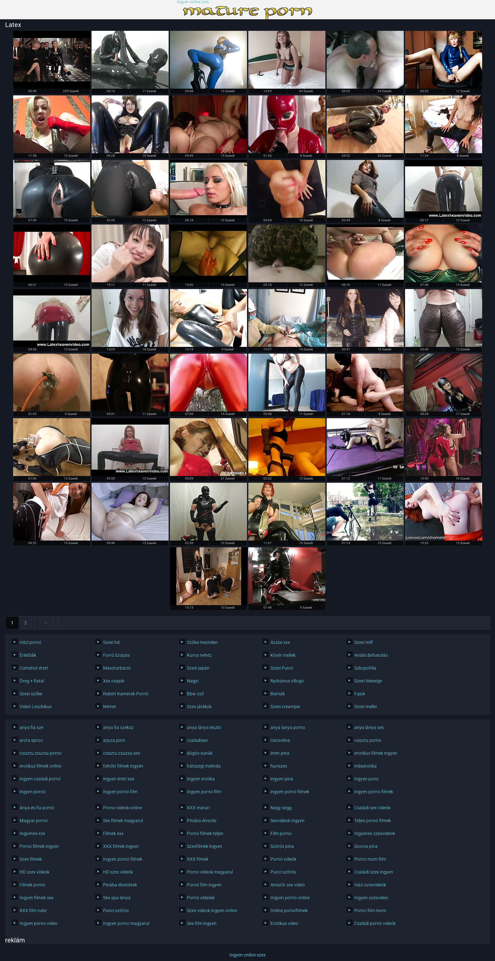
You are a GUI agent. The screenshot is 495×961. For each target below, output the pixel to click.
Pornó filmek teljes (205, 833)
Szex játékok (199, 706)
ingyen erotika (201, 778)
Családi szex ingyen (373, 872)
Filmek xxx (113, 833)
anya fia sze (31, 727)
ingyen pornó (33, 791)
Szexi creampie (285, 706)
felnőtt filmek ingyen (123, 766)
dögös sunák (200, 753)
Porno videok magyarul (210, 872)
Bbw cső (195, 693)
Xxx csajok (113, 680)
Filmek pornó (32, 884)
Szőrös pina (282, 846)
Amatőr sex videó (287, 884)
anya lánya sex (369, 727)
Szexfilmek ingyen (204, 846)
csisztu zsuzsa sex (121, 753)
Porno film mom (370, 910)
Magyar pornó (34, 820)
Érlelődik (28, 655)
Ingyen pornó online (290, 897)
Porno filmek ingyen (39, 846)
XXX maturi (198, 807)
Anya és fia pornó (37, 807)
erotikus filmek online (40, 766)
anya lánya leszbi (204, 727)
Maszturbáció (117, 668)
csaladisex (197, 740)
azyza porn (114, 740)
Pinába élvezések (120, 884)
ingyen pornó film (120, 791)
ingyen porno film (204, 791)
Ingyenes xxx (32, 833)
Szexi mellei (365, 706)
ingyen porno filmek (373, 791)
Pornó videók (283, 859)
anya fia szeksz (118, 727)
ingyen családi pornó (40, 778)
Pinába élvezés (202, 820)
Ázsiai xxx (280, 642)
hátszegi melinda (204, 766)
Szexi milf (363, 642)
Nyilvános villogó (287, 680)
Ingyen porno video (38, 923)
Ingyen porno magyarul (126, 923)
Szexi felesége (368, 680)
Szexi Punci (281, 668)
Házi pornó (30, 642)
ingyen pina (281, 778)
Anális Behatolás (371, 655)
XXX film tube (33, 910)
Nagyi (193, 680)
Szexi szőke (31, 693)
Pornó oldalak (201, 897)
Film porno (281, 833)
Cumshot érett (34, 668)
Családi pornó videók (375, 923)
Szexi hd (111, 642)
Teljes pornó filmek (372, 820)
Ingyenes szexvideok (374, 833)
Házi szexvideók (370, 884)
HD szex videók (34, 872)
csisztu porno (367, 740)
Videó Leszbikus (36, 706)
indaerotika (365, 766)
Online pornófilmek (289, 910)
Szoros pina (366, 846)
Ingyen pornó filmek (122, 859)
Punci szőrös (283, 872)
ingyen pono (366, 778)
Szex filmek (31, 859)
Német (109, 706)
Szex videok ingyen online (212, 910)
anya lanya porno (287, 727)
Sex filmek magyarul (123, 820)
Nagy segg (281, 807)
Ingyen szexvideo (371, 897)
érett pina (279, 753)
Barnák (277, 693)
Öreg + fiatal (32, 680)
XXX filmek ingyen (121, 846)
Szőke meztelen (202, 642)
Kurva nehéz (199, 655)
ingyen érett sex (118, 778)
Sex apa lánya (117, 897)
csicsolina (280, 740)
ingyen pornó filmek (289, 791)
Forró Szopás (116, 655)
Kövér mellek (283, 655)
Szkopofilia (365, 668)
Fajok (359, 693)
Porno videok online (122, 807)
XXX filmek (197, 859)
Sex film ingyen (202, 923)
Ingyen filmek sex (37, 897)
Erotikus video (284, 923)
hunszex (278, 766)
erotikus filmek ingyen (375, 753)
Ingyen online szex (193, 2)
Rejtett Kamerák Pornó (125, 693)
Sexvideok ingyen (287, 820)
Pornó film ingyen (204, 884)
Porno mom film (370, 859)
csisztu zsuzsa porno (41, 753)
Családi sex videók (372, 807)
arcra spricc (31, 740)
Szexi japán (198, 668)
